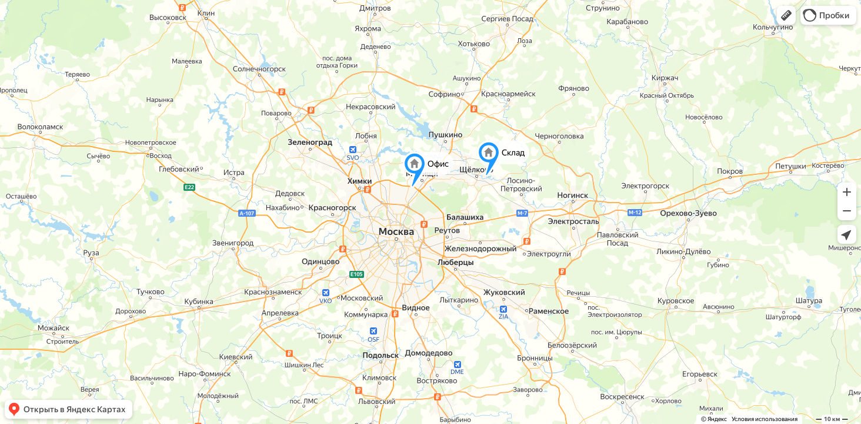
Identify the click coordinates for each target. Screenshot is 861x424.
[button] (786, 15)
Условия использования (764, 419)
